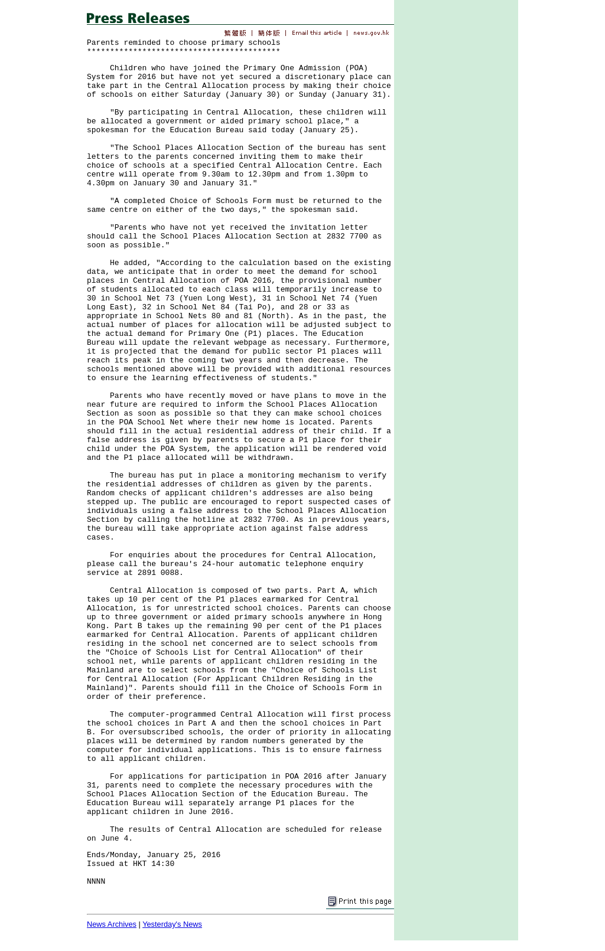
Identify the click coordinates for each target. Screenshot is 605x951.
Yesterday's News (172, 924)
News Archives (111, 924)
